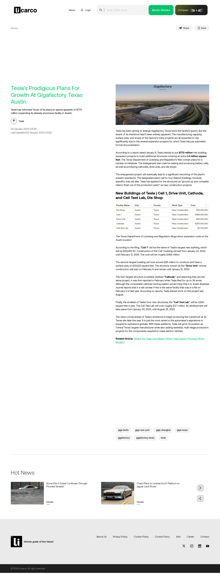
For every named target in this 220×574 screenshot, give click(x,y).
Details (49, 502)
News (72, 10)
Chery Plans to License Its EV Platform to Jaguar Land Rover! (158, 486)
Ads (178, 537)
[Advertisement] (110, 61)
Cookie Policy (141, 537)
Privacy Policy (120, 537)
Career (190, 537)
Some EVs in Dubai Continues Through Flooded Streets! (66, 486)
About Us (101, 537)
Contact (204, 537)
